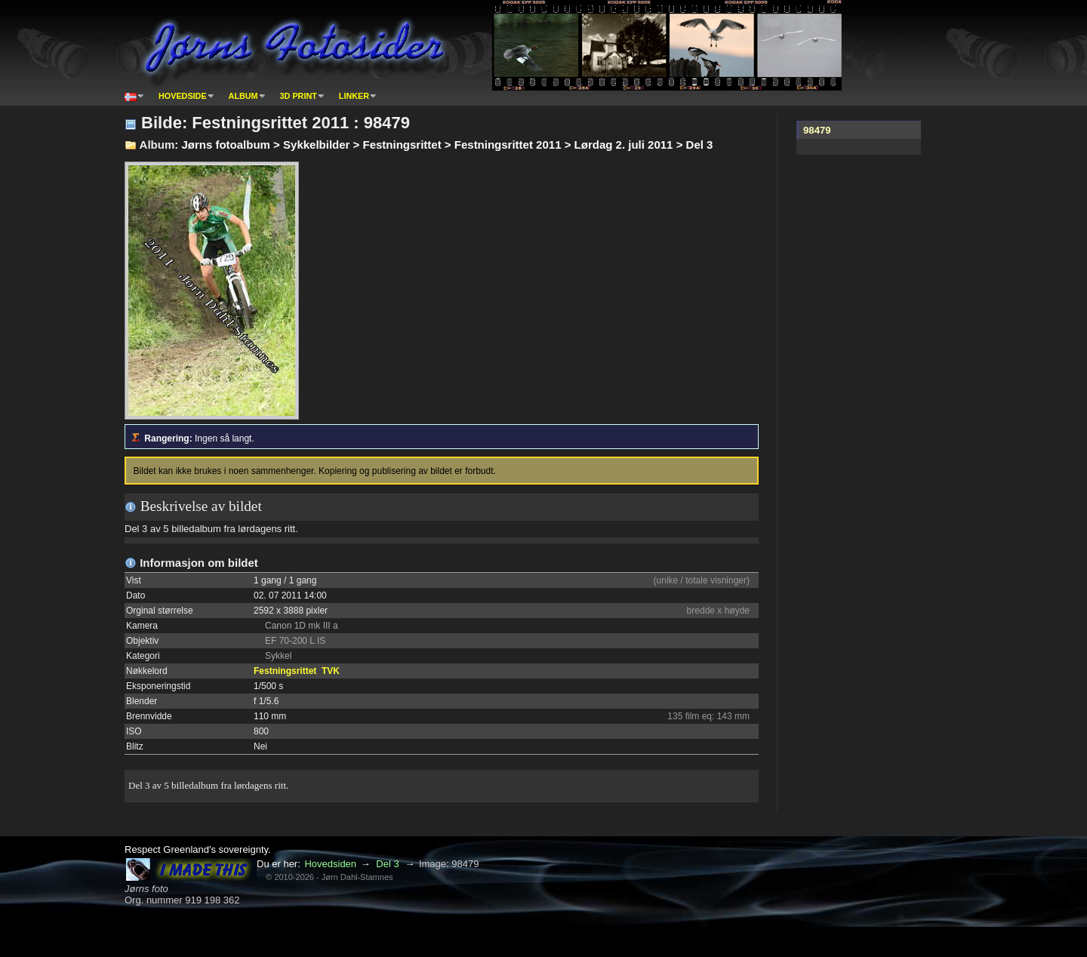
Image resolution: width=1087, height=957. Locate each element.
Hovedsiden (330, 863)
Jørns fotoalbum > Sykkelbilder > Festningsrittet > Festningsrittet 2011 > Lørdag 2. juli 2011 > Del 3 (447, 144)
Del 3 (387, 863)
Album (243, 95)
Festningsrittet (285, 671)
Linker (354, 95)
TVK (331, 671)
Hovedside (183, 95)
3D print (298, 95)
